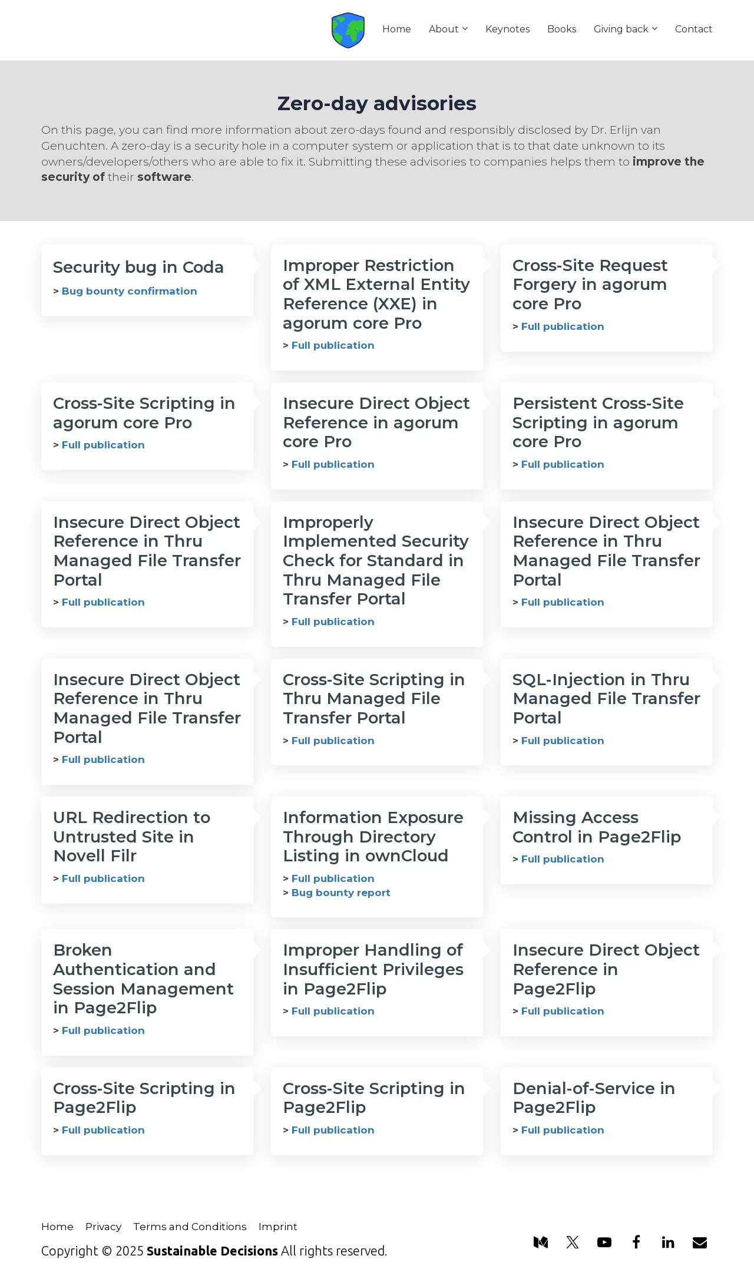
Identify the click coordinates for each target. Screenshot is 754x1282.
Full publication (333, 345)
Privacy (103, 1227)
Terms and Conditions (190, 1227)
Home (396, 29)
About (444, 29)
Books (561, 29)
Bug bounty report (341, 892)
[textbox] (377, 346)
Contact (694, 29)
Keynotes (507, 29)
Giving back (621, 29)
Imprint (278, 1227)
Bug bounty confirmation (129, 291)
